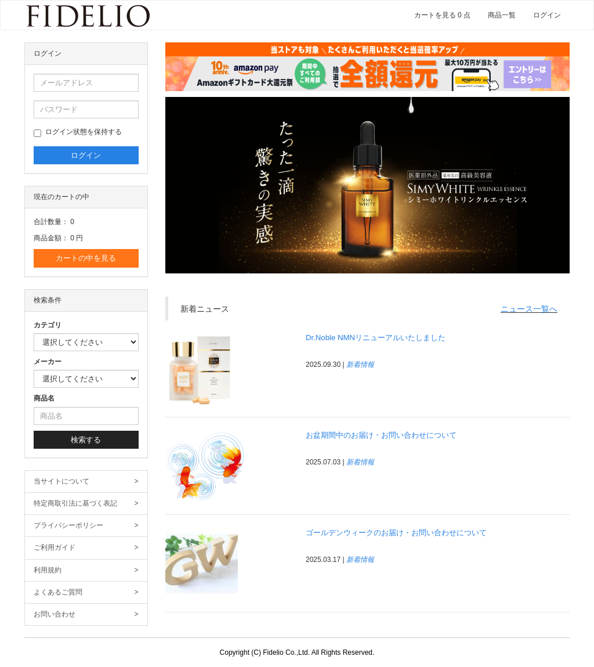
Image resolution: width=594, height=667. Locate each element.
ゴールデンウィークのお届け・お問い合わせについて (396, 532)
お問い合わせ (86, 614)
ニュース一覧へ (529, 308)
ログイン (547, 15)
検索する (86, 439)
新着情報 (360, 364)
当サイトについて (86, 481)
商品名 (44, 398)
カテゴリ (47, 325)
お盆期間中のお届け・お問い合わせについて (381, 435)
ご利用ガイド (86, 548)
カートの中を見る (86, 258)
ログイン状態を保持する (78, 132)
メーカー (47, 362)
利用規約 (86, 570)
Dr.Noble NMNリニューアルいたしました (376, 337)
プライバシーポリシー (86, 526)
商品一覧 (502, 15)
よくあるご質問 (86, 592)
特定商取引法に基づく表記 (86, 504)
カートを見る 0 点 (442, 15)
